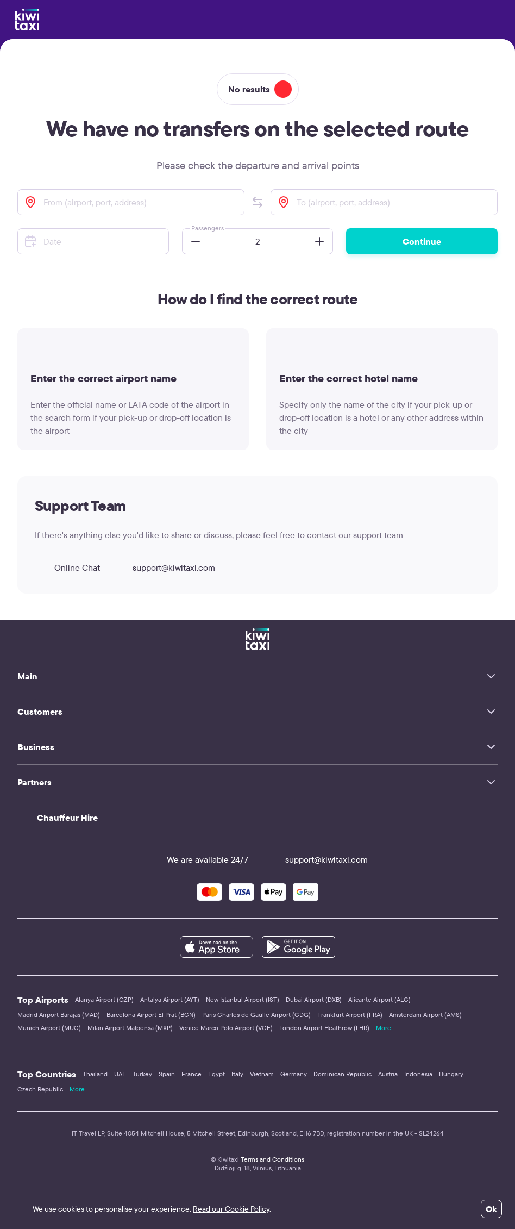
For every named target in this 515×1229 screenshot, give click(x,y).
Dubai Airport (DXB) (314, 999)
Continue (422, 241)
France (191, 1074)
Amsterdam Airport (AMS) (425, 1014)
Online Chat (67, 567)
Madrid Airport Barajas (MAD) (58, 1014)
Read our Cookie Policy (231, 1209)
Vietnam (262, 1074)
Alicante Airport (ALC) (379, 999)
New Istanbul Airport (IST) (242, 999)
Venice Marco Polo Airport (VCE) (226, 1028)
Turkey (142, 1074)
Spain (167, 1074)
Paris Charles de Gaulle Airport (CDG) (256, 1014)
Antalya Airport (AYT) (169, 999)
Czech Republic (40, 1089)
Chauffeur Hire (67, 817)
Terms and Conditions (272, 1159)
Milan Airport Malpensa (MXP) (130, 1028)
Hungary (451, 1074)
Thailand (95, 1074)
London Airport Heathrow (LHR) (324, 1028)
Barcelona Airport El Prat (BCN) (151, 1014)
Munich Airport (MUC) (49, 1028)
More (383, 1028)
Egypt (216, 1074)
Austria (388, 1074)
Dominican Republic (342, 1074)
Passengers (207, 228)
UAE (120, 1074)
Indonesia (418, 1074)
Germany (293, 1074)
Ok (491, 1208)
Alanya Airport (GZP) (104, 999)
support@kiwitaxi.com (164, 567)
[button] (257, 202)
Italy (237, 1074)
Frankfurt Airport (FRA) (349, 1014)
